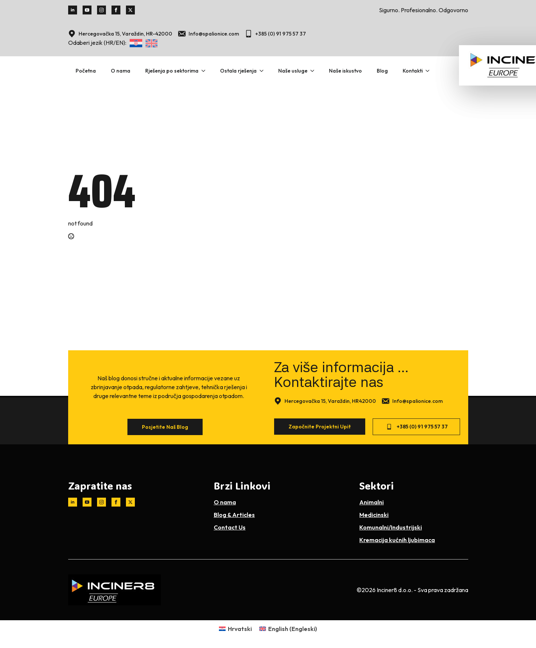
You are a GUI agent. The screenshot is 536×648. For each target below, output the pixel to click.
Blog (382, 70)
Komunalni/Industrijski (390, 527)
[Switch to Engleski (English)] (288, 628)
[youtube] (87, 10)
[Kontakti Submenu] (430, 71)
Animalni (371, 502)
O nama (120, 70)
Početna (86, 70)
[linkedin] (72, 10)
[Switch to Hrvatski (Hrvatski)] (235, 628)
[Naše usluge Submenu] (314, 71)
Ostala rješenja (238, 70)
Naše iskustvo (345, 70)
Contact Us (230, 527)
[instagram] (101, 10)
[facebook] (115, 10)
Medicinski (374, 514)
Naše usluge (292, 70)
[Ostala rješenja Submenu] (264, 71)
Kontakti (413, 70)
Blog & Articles (234, 514)
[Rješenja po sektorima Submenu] (206, 71)
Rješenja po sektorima (172, 70)
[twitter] (130, 10)
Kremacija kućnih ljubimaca (397, 540)
